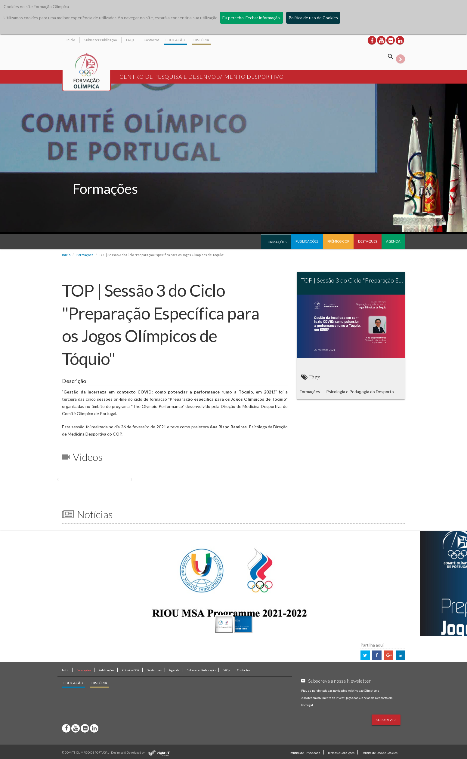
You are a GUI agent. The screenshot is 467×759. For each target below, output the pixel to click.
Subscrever (386, 720)
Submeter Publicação (100, 40)
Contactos (151, 40)
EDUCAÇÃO (175, 40)
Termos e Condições (341, 752)
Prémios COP (338, 241)
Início (70, 40)
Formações (276, 242)
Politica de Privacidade (305, 752)
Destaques (367, 241)
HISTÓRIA (201, 40)
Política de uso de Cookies (313, 17)
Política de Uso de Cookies (379, 752)
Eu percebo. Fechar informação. (251, 17)
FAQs (130, 40)
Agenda (393, 241)
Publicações (306, 241)
